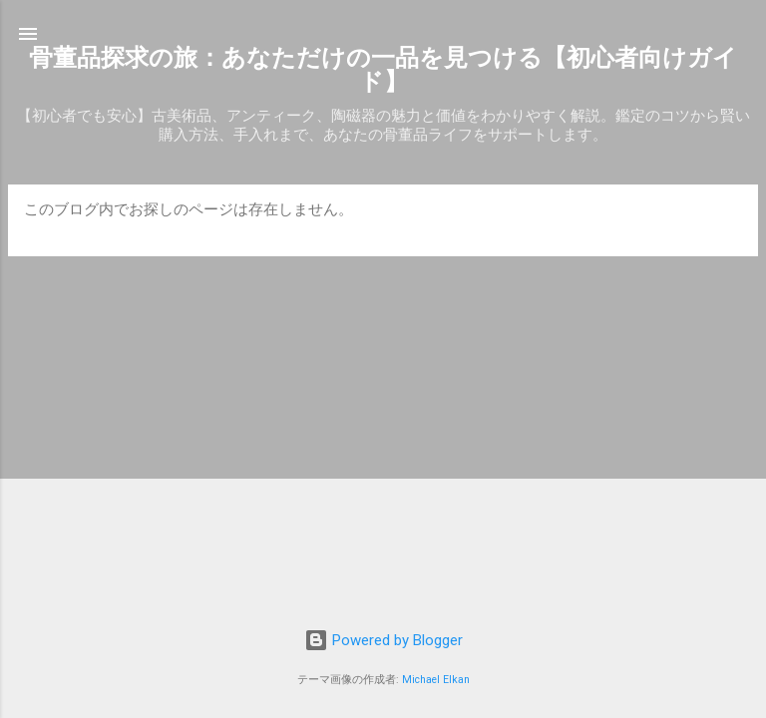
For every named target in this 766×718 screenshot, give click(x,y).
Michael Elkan (436, 679)
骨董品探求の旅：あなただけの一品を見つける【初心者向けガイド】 (383, 70)
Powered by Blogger (383, 640)
